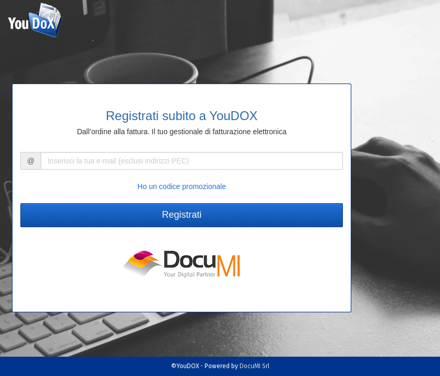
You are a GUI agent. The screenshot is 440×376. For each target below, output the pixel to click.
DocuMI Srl (254, 366)
